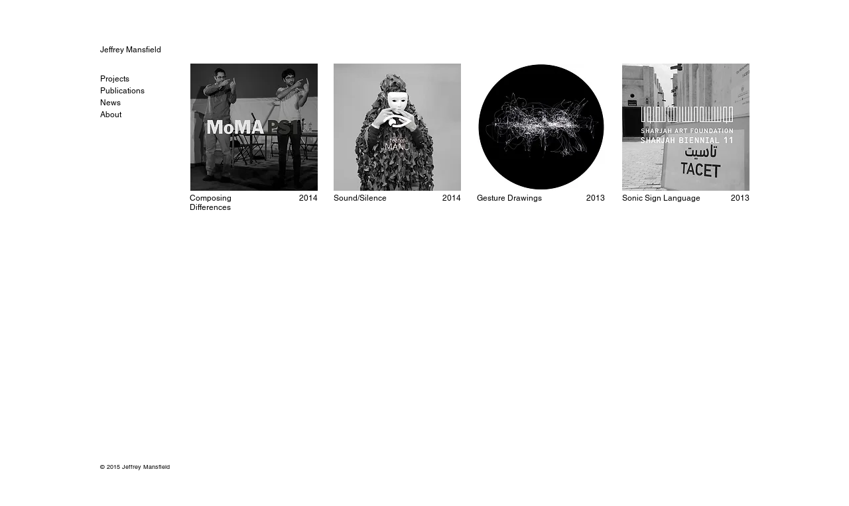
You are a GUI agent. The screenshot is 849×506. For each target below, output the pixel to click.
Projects (114, 78)
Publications (122, 90)
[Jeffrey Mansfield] (145, 50)
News (110, 102)
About (110, 114)
